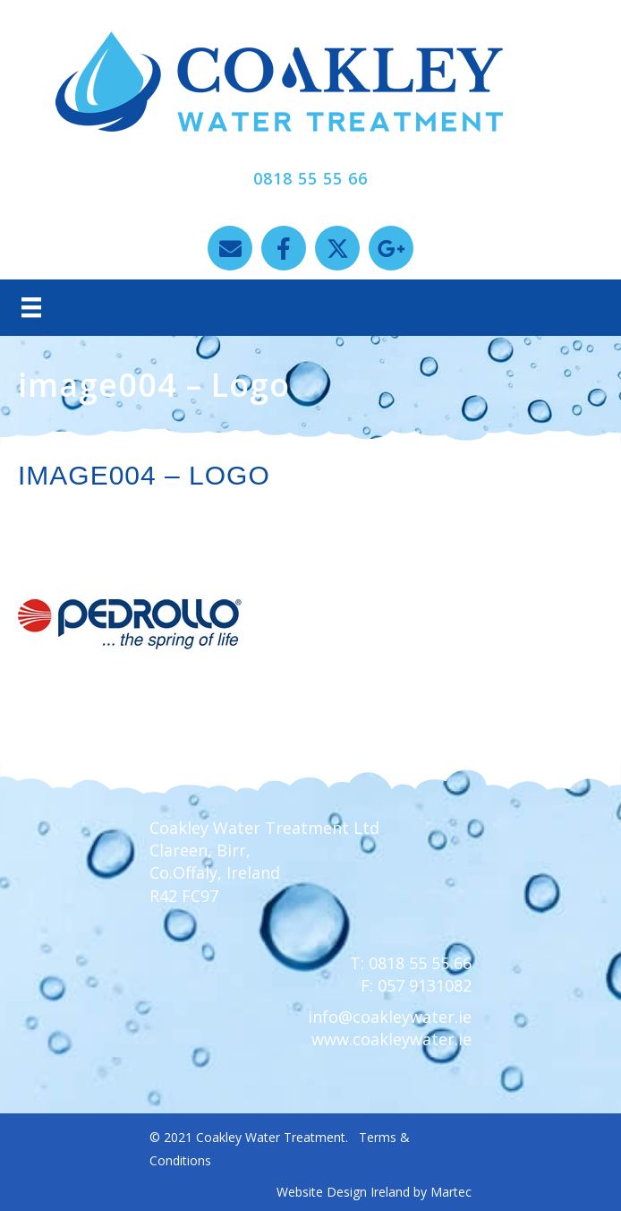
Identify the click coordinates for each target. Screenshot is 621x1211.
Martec (451, 1191)
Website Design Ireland (343, 1191)
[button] (230, 248)
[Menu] (31, 307)
